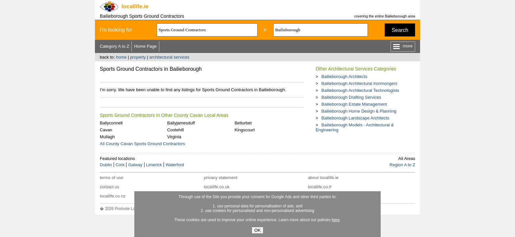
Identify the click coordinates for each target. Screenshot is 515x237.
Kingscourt (245, 129)
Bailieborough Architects (344, 76)
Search (400, 30)
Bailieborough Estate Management (354, 104)
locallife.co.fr (320, 186)
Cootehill (175, 129)
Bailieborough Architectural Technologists (360, 90)
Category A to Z (114, 46)
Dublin (106, 164)
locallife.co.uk (217, 186)
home (121, 57)
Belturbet (243, 122)
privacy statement (220, 177)
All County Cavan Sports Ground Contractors (142, 143)
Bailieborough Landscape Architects (355, 118)
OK (257, 230)
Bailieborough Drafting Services (351, 97)
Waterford (175, 164)
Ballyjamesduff (181, 122)
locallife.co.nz (112, 196)
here (336, 220)
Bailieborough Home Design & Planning (358, 111)
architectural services (169, 57)
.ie (135, 6)
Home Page (145, 46)
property (138, 57)
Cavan (106, 129)
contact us (109, 186)
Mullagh (107, 136)
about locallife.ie (323, 177)
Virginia (174, 136)
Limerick (154, 164)
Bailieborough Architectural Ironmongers (359, 83)
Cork (120, 164)
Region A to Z (402, 164)
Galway (135, 164)
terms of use (111, 177)
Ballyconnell (111, 122)
